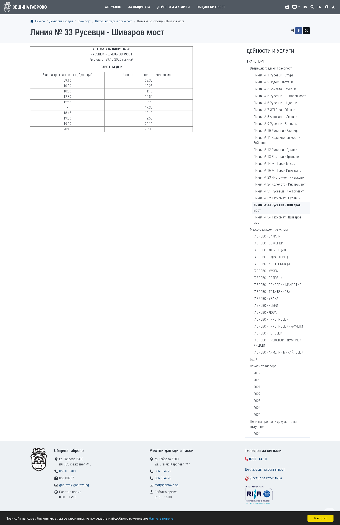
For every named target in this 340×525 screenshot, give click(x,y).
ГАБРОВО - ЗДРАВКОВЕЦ (270, 257)
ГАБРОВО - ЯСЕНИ (265, 306)
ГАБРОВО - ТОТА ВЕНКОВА (271, 292)
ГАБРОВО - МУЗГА (265, 271)
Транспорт (84, 21)
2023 (256, 401)
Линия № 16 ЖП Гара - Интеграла (277, 170)
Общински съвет (211, 7)
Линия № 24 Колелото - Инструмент (279, 184)
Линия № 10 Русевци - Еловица (276, 131)
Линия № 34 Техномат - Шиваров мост (277, 220)
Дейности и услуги (173, 7)
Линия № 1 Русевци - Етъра (273, 75)
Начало (37, 21)
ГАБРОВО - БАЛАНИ (267, 236)
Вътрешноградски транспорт (113, 21)
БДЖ (253, 359)
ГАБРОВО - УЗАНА (265, 299)
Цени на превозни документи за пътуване (273, 424)
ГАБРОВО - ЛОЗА (265, 312)
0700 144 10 (257, 459)
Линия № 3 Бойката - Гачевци (274, 89)
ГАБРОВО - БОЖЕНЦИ (268, 243)
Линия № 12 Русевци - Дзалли (275, 150)
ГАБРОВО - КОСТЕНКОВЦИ (271, 264)
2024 (256, 408)
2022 (256, 394)
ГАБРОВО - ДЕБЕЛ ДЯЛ (269, 250)
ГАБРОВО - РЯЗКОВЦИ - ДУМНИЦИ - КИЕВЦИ (278, 342)
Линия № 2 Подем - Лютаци (273, 82)
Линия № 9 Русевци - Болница (275, 124)
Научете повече (161, 518)
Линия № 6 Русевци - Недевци (275, 103)
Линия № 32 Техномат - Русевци (276, 198)
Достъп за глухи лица (266, 478)
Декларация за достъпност (265, 469)
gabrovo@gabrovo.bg (74, 485)
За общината (139, 7)
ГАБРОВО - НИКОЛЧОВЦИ (270, 319)
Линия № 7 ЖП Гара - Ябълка (274, 110)
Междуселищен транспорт (269, 229)
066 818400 (67, 471)
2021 (256, 387)
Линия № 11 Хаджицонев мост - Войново (276, 140)
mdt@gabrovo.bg (166, 485)
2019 (256, 373)
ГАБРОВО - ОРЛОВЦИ (268, 278)
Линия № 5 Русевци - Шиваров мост (279, 96)
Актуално (113, 7)
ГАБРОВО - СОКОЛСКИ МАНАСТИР (277, 285)
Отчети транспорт (263, 366)
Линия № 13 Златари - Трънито (276, 157)
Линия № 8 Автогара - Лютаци (275, 117)
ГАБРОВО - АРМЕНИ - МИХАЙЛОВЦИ (278, 352)
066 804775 (163, 471)
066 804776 (163, 478)
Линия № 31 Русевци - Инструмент (278, 191)
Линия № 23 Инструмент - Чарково (278, 177)
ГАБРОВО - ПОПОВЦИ (267, 333)
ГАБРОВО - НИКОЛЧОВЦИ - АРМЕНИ (278, 326)
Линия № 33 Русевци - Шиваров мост (277, 207)
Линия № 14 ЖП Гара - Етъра (274, 164)
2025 (256, 415)
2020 (256, 380)
